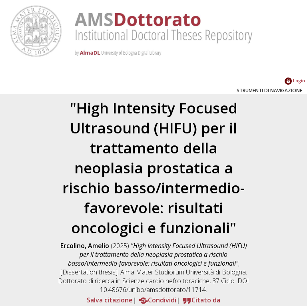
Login (295, 80)
